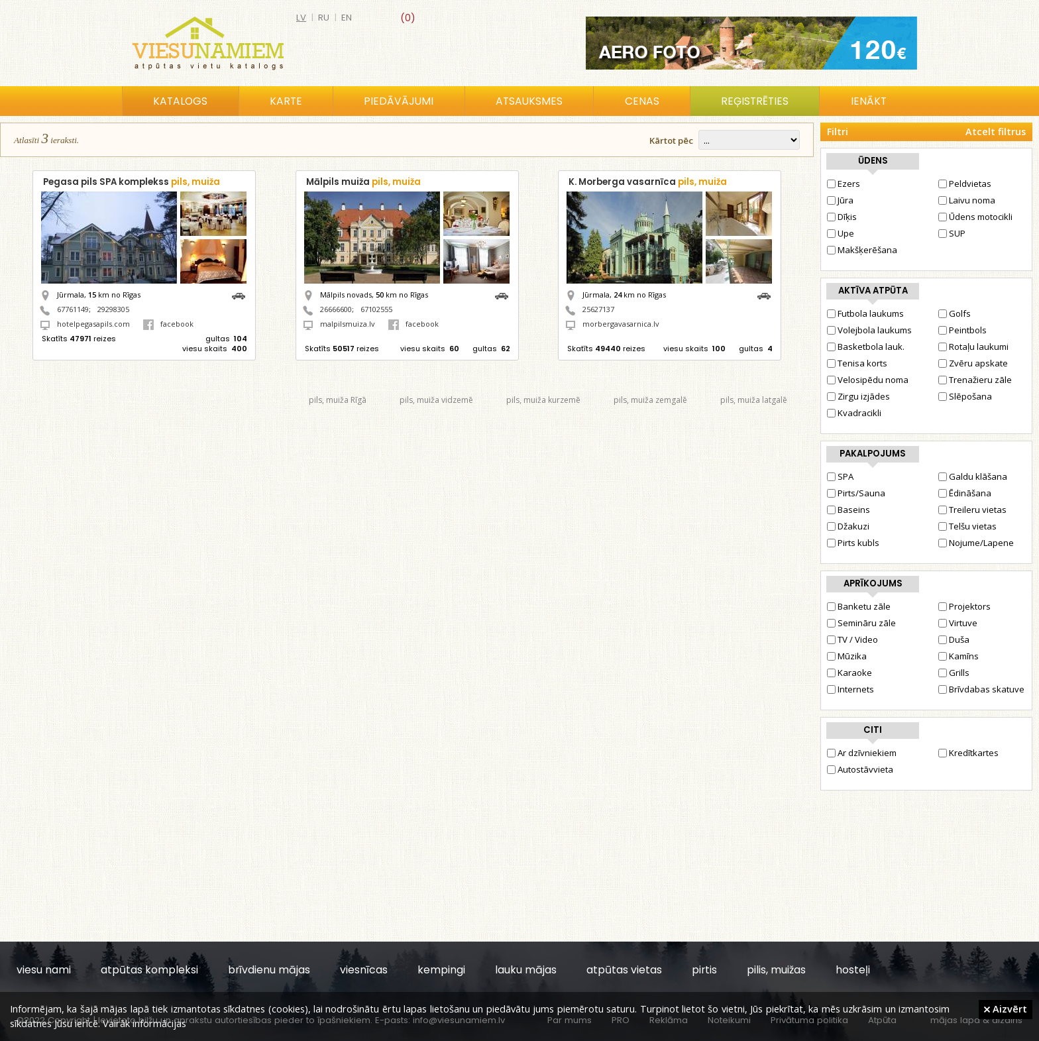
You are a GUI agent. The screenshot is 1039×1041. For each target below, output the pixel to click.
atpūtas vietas (624, 969)
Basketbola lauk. (865, 347)
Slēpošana (965, 396)
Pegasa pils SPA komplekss (131, 182)
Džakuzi (848, 526)
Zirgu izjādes (858, 396)
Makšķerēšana (862, 250)
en (346, 17)
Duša (953, 639)
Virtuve (957, 623)
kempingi (441, 969)
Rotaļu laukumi (973, 347)
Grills (953, 673)
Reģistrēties (755, 101)
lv (301, 17)
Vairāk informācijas (144, 1023)
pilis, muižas (776, 969)
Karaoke (849, 673)
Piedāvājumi (398, 101)
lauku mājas (526, 969)
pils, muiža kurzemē (543, 400)
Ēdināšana (964, 493)
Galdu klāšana (972, 476)
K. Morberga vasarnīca (648, 182)
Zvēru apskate (973, 363)
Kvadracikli (854, 413)
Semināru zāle (861, 623)
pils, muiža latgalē (753, 400)
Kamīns (958, 656)
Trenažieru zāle (975, 380)
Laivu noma (966, 200)
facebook (168, 324)
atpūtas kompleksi (149, 969)
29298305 (113, 309)
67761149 (73, 309)
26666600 (336, 309)
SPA (840, 476)
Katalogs (180, 101)
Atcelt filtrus (995, 131)
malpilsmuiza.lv (347, 324)
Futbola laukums (865, 313)
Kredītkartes (968, 753)
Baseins (848, 510)
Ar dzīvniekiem (862, 753)
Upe (840, 233)
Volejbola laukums (869, 330)
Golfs (954, 313)
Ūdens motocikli (975, 217)
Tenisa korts (857, 363)
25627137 (598, 309)
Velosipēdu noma (867, 380)
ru (323, 17)
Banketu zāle (859, 606)
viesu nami (44, 969)
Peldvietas (964, 184)
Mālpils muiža (363, 182)
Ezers (843, 184)
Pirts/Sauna (856, 493)
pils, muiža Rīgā (337, 400)
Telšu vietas (967, 526)
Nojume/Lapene (976, 543)
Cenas (642, 101)
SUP (951, 233)
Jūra (840, 200)
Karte (286, 101)
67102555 (376, 309)
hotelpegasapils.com (93, 324)
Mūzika (847, 656)
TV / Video (852, 639)
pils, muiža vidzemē (436, 400)
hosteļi (853, 969)
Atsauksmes (529, 101)
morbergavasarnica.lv (620, 324)
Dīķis (842, 217)
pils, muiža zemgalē (650, 400)
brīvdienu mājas (269, 969)
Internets (850, 689)
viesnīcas (364, 969)
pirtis (704, 969)
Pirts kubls (853, 543)
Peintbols (962, 330)
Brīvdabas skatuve (981, 689)
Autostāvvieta (860, 769)
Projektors (964, 606)
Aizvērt (1005, 1008)
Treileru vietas (972, 510)
